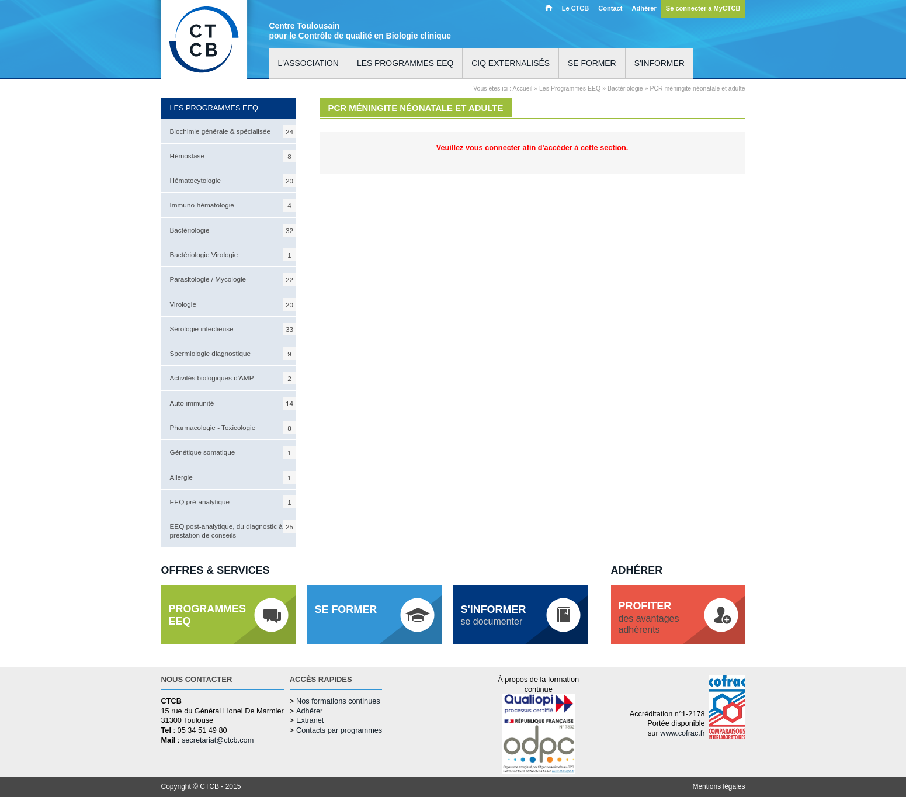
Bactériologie (233, 230)
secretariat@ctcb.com (218, 740)
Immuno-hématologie (233, 205)
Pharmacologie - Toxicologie (233, 427)
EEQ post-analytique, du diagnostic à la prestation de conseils (233, 529)
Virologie (233, 304)
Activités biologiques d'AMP (233, 378)
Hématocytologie (233, 180)
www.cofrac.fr (682, 733)
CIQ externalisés (510, 63)
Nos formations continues (338, 700)
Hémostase (233, 156)
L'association (308, 63)
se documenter (493, 615)
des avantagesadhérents (649, 617)
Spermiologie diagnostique (233, 353)
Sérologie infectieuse (233, 329)
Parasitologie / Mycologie (233, 279)
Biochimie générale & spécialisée (233, 131)
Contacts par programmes (339, 730)
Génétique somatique (233, 452)
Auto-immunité (233, 403)
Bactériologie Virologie (233, 254)
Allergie (233, 477)
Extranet (310, 720)
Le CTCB (575, 8)
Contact (610, 8)
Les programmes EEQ (405, 63)
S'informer (659, 63)
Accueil (549, 7)
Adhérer (643, 8)
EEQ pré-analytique (233, 501)
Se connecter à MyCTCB (703, 8)
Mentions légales (718, 786)
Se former (592, 63)
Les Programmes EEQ (569, 88)
